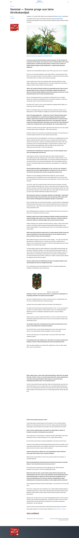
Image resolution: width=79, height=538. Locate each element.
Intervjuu (12, 6)
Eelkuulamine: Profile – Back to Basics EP (35, 518)
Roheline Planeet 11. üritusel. (59, 509)
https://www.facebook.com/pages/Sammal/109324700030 (39, 56)
